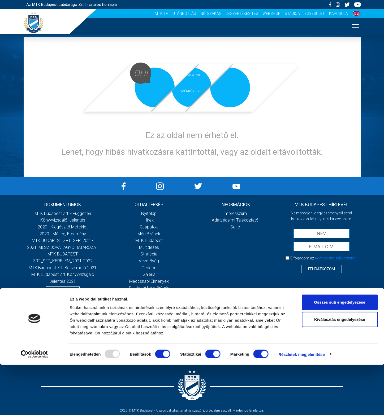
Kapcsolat (339, 13)
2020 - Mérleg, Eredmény (63, 233)
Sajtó (192, 156)
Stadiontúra (149, 294)
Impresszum (235, 213)
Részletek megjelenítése (301, 404)
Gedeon (148, 267)
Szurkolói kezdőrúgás (149, 287)
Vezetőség (149, 260)
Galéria (192, 123)
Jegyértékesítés (242, 13)
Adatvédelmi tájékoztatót (335, 258)
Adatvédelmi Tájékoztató (235, 220)
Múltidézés (149, 247)
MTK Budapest (149, 240)
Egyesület (314, 13)
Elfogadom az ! (323, 258)
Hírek (192, 59)
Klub (192, 107)
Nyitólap (192, 43)
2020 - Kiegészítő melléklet (63, 226)
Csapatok (192, 75)
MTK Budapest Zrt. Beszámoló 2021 (63, 267)
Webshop (271, 13)
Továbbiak (63, 290)
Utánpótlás (184, 13)
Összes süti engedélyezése (339, 352)
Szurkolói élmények (192, 140)
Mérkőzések (192, 91)
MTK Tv (161, 13)
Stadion (292, 13)
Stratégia (148, 254)
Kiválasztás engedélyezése (339, 370)
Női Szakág (211, 13)
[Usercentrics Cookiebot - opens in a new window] (34, 405)
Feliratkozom (321, 269)
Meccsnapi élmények (149, 281)
